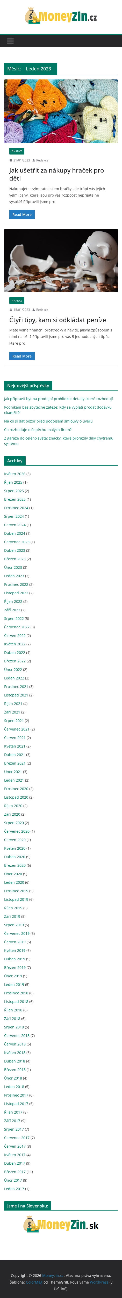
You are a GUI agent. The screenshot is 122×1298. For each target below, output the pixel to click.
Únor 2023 (13, 567)
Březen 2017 (15, 1171)
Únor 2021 (13, 771)
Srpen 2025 (14, 490)
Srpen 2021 (14, 720)
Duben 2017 (14, 1163)
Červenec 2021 (17, 729)
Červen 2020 (15, 839)
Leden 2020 (14, 882)
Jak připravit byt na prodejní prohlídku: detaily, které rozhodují (58, 398)
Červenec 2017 (17, 1137)
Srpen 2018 (14, 1027)
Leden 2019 (14, 984)
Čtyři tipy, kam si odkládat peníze (58, 319)
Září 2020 (12, 814)
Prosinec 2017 (16, 1095)
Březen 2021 (15, 763)
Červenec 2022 (17, 626)
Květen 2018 (14, 1052)
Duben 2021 (14, 754)
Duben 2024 (14, 533)
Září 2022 (12, 609)
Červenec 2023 (17, 541)
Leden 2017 (14, 1188)
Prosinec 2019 (16, 890)
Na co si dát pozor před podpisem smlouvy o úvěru (48, 421)
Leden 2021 (14, 780)
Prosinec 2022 (16, 584)
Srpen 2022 (14, 618)
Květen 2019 (14, 950)
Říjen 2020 (13, 805)
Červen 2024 (15, 524)
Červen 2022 (15, 635)
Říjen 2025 (13, 482)
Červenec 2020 (17, 831)
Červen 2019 (15, 941)
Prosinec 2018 (16, 993)
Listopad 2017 (16, 1103)
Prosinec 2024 (16, 507)
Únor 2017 (13, 1180)
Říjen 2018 (13, 1010)
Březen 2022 (15, 661)
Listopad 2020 (16, 797)
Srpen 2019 (14, 924)
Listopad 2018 (16, 1001)
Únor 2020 (13, 873)
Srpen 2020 (14, 822)
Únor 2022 (13, 669)
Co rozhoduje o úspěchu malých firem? (37, 429)
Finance (16, 151)
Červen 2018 (15, 1044)
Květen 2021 (14, 746)
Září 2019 (12, 916)
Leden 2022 (14, 678)
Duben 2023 (14, 550)
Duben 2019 (14, 958)
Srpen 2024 (14, 516)
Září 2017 (12, 1120)
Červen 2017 (15, 1146)
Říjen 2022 (13, 601)
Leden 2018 (14, 1086)
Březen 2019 (15, 967)
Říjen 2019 (13, 907)
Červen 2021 (15, 737)
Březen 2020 (15, 865)
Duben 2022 (14, 652)
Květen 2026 (14, 473)
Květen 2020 (14, 848)
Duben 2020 (14, 856)
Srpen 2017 (14, 1129)
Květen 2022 (14, 644)
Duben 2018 (14, 1061)
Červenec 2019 (17, 933)
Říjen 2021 (13, 703)
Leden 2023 (14, 575)
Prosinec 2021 (16, 686)
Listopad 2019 (16, 899)
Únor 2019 (13, 976)
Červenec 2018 (17, 1035)
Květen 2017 (14, 1154)
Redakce (42, 160)
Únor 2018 (13, 1078)
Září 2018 (12, 1018)
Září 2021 (12, 712)
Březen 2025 (15, 499)
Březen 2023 (15, 558)
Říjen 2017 (13, 1112)
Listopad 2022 (16, 592)
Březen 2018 (15, 1069)
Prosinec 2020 (16, 788)
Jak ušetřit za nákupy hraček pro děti (56, 174)
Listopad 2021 (16, 695)
